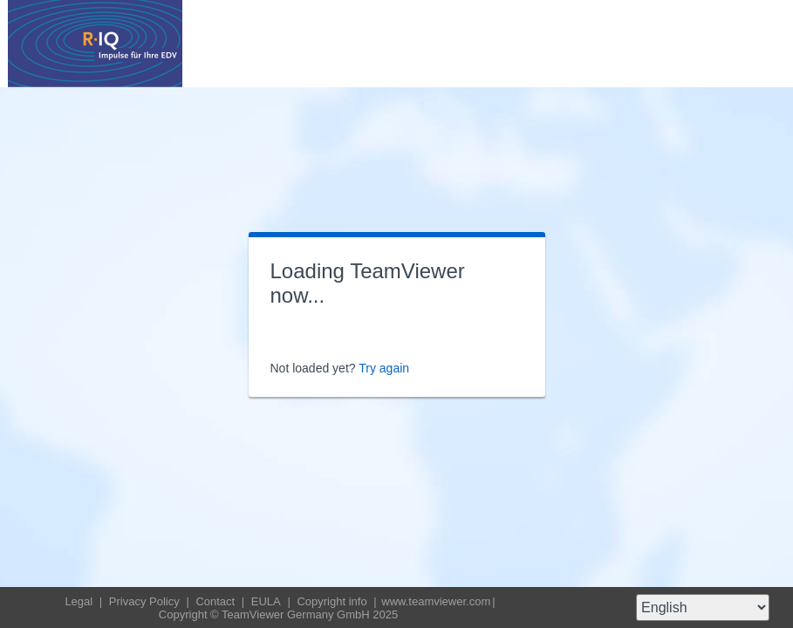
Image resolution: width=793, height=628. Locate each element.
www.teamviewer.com (435, 601)
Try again (384, 368)
